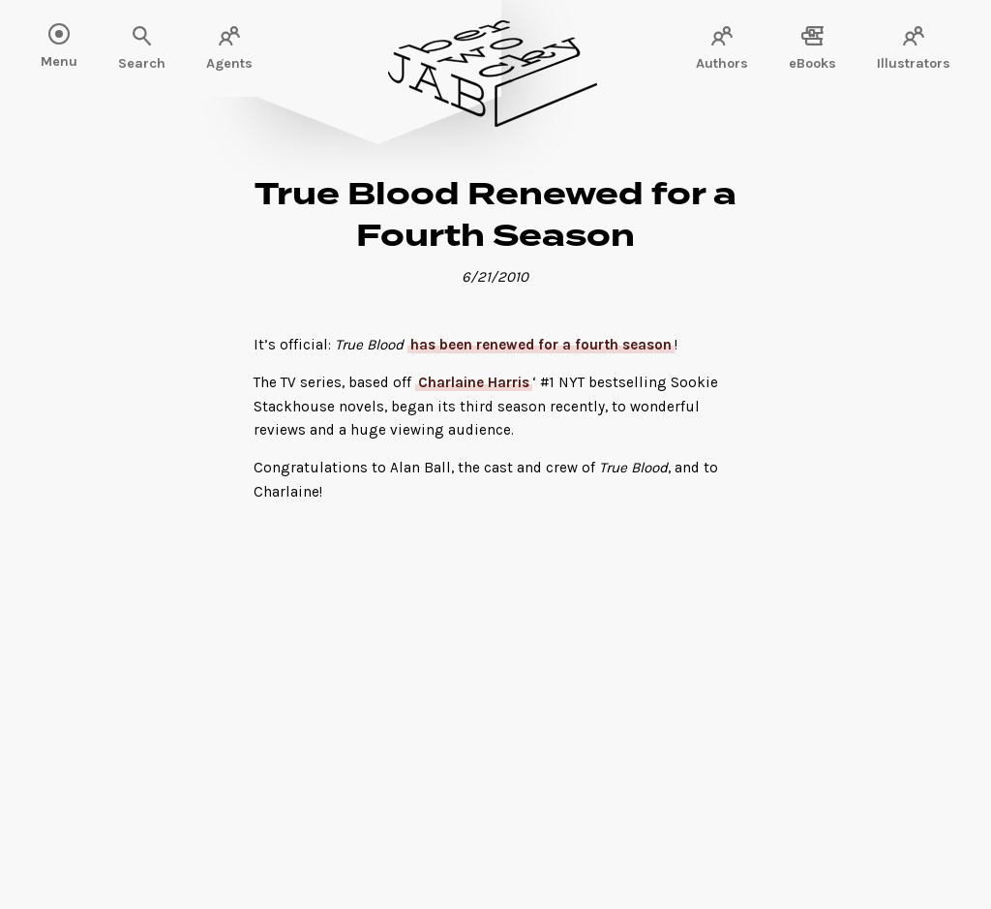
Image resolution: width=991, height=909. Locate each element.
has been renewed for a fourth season (541, 344)
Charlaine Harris (473, 382)
